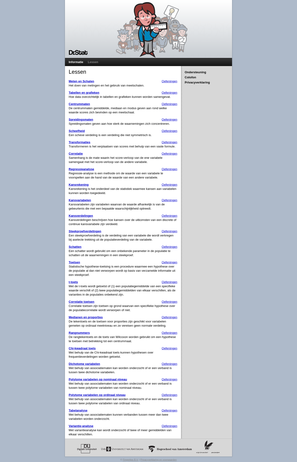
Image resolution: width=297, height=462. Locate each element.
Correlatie (76, 153)
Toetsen (74, 262)
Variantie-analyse (81, 426)
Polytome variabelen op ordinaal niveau (97, 395)
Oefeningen (169, 81)
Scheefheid (77, 131)
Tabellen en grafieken (84, 92)
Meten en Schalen (81, 81)
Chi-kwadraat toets (82, 348)
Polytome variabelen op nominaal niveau (98, 379)
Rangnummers (79, 333)
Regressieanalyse (81, 169)
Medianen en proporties (86, 317)
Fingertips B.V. (130, 460)
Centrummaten (79, 104)
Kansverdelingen (81, 215)
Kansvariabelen (80, 200)
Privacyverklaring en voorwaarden (158, 460)
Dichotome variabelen (84, 364)
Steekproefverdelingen (85, 231)
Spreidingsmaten (81, 119)
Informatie (76, 62)
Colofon (190, 77)
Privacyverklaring (197, 82)
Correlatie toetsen (81, 301)
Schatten (75, 247)
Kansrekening (79, 184)
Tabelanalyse (78, 410)
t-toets (73, 282)
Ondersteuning (195, 72)
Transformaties (79, 142)
